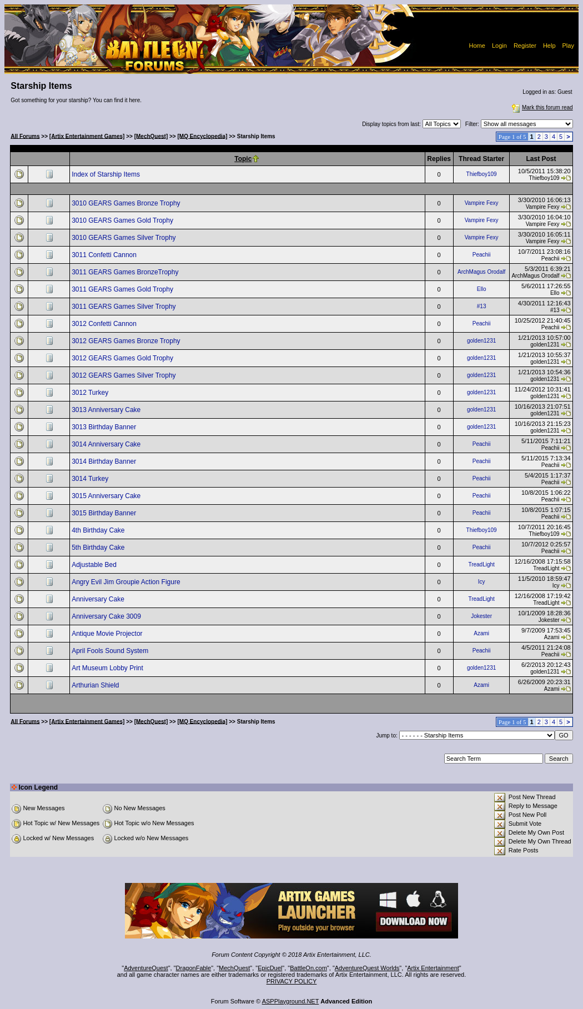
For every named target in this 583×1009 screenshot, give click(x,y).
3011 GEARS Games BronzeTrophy (126, 272)
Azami (481, 633)
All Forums (25, 136)
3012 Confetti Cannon (105, 324)
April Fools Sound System (111, 651)
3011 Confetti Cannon (105, 255)
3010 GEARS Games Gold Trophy (123, 220)
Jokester (481, 616)
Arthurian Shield (96, 685)
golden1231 (481, 341)
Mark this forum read (541, 107)
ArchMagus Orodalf (481, 272)
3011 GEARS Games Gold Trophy (123, 289)
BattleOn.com (308, 968)
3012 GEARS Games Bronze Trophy (127, 341)
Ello (481, 289)
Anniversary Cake (99, 599)
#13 (481, 306)
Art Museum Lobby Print (108, 668)
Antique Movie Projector (108, 633)
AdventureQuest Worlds (367, 968)
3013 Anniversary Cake (107, 410)
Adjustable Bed (95, 565)
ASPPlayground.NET (290, 1001)
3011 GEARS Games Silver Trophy (125, 306)
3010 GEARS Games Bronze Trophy (127, 203)
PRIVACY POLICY (292, 981)
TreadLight (481, 564)
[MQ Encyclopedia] (202, 136)
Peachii (482, 255)
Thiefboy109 (481, 174)
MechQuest (234, 968)
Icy (481, 582)
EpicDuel (270, 968)
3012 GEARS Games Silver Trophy (125, 375)
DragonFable (194, 968)
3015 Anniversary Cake (107, 496)
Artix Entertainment (433, 968)
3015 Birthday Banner (105, 513)
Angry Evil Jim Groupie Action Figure (127, 582)
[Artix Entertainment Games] (87, 136)
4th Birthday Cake (99, 530)
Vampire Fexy (482, 203)
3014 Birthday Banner (105, 461)
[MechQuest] (151, 136)
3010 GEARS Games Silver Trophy (125, 238)
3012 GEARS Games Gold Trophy (123, 358)
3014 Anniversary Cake (107, 444)
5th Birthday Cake (99, 547)
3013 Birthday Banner (105, 427)
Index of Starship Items (107, 174)
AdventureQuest (146, 968)
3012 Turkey (91, 392)
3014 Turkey (91, 479)
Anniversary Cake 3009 (107, 616)
